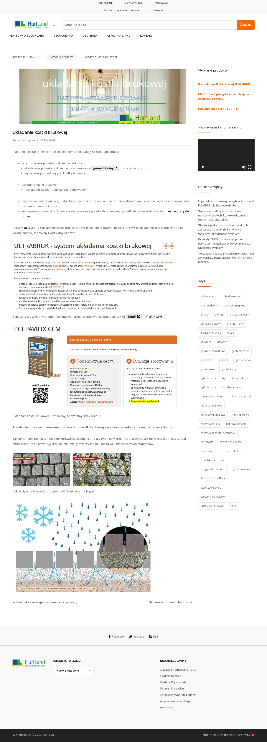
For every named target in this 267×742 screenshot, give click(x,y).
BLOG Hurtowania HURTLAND (37, 735)
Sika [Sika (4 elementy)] (202, 478)
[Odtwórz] (203, 167)
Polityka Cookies (170, 676)
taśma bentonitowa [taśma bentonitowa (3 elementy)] (212, 505)
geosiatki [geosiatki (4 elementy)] (223, 360)
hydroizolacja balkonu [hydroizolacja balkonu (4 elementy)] (235, 378)
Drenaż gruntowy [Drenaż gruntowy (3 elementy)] (210, 323)
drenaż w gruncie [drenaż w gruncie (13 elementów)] (210, 332)
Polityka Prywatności (173, 682)
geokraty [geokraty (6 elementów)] (222, 342)
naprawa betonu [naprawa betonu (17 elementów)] (236, 424)
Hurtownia (157, 10)
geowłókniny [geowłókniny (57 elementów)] (229, 369)
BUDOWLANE (105, 3)
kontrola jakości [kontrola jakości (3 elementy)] (241, 396)
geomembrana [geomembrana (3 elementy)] (240, 351)
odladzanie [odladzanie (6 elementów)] (206, 442)
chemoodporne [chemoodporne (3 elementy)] (209, 305)
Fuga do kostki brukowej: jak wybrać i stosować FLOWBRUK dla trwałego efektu (226, 203)
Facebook (116, 636)
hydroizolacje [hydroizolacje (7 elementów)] (208, 387)
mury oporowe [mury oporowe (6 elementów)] (240, 414)
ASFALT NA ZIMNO (119, 35)
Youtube (136, 636)
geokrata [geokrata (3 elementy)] (205, 342)
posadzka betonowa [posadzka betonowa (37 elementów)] (212, 460)
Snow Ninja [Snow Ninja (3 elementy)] (218, 478)
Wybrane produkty (213, 70)
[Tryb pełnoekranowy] (250, 167)
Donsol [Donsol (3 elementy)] (204, 314)
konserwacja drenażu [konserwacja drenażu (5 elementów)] (213, 396)
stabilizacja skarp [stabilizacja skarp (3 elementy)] (210, 487)
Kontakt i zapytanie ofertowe (121, 10)
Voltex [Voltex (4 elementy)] (233, 505)
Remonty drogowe (61, 57)
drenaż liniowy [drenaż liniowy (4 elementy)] (235, 323)
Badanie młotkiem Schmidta (171, 602)
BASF (132, 317)
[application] (226, 155)
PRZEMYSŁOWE (134, 3)
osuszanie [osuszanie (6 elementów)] (206, 451)
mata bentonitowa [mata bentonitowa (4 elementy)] (211, 405)
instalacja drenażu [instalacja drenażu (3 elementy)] (233, 387)
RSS (153, 636)
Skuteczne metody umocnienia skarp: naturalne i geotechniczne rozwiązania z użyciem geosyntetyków (222, 215)
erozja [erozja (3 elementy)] (231, 332)
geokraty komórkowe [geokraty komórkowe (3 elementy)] (212, 351)
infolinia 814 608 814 (26, 57)
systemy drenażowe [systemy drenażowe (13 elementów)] (212, 496)
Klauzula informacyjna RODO (178, 669)
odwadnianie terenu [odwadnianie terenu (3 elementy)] (231, 442)
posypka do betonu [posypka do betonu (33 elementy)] (211, 469)
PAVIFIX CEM (153, 317)
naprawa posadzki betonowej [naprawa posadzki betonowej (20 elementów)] (217, 433)
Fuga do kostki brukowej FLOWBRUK (224, 84)
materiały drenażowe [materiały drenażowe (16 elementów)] (212, 414)
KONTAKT (146, 35)
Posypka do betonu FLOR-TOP (219, 109)
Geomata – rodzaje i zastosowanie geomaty (45, 602)
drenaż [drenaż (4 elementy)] (219, 314)
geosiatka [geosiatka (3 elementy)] (206, 360)
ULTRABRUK (32, 228)
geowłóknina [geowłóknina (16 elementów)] (207, 369)
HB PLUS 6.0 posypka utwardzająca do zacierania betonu (225, 97)
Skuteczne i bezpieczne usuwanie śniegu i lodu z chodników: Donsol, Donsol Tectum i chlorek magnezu (226, 258)
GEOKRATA (90, 35)
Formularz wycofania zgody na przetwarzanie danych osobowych (178, 701)
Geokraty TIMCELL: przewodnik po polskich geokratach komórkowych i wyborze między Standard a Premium (224, 243)
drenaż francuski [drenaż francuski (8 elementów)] (240, 314)
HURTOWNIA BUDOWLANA (27, 35)
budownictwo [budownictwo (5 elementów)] (233, 296)
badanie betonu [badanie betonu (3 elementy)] (209, 296)
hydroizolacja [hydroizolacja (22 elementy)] (208, 378)
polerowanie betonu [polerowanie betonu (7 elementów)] (231, 451)
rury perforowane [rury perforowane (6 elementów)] (240, 469)
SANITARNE (162, 3)
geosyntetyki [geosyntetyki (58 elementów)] (243, 360)
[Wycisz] (244, 167)
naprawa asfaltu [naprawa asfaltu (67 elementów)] (210, 424)
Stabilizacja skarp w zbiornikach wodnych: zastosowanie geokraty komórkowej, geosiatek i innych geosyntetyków (223, 229)
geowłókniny (103, 168)
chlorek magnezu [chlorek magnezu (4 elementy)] (235, 305)
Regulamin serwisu (172, 688)
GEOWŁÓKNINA (63, 35)
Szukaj (245, 24)
